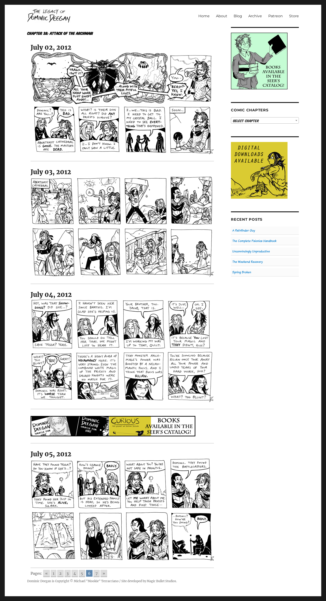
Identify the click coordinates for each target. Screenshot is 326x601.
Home (204, 16)
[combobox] (265, 120)
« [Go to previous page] (46, 573)
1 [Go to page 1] (53, 573)
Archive (255, 16)
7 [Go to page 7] (97, 573)
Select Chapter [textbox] (246, 120)
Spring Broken (241, 272)
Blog (238, 16)
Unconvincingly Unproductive (251, 251)
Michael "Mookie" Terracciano (96, 581)
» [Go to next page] (104, 573)
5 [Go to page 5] (82, 573)
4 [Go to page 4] (75, 573)
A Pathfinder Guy (243, 230)
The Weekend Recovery (247, 262)
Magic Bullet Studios (161, 581)
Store (294, 16)
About (221, 16)
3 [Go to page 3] (68, 573)
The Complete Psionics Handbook (254, 241)
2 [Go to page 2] (60, 573)
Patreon (275, 16)
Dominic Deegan (39, 581)
